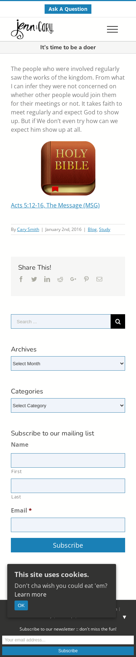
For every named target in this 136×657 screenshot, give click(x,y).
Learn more (30, 594)
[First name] (68, 460)
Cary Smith (28, 229)
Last (16, 496)
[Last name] (68, 486)
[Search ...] (61, 321)
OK (21, 605)
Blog (92, 229)
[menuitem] (68, 9)
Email (21, 510)
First (16, 471)
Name (19, 444)
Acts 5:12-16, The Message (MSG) (55, 205)
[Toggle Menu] (112, 29)
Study (104, 229)
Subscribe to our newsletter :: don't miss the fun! (68, 629)
